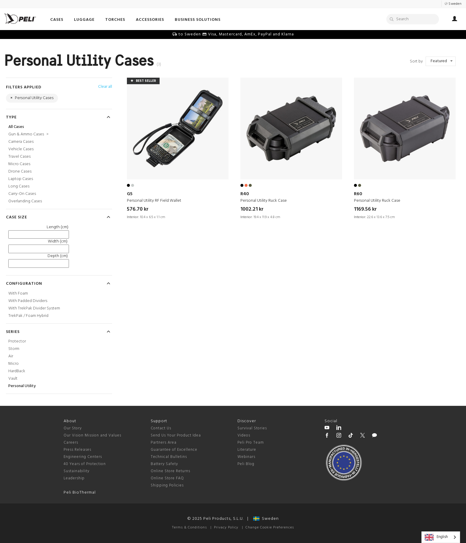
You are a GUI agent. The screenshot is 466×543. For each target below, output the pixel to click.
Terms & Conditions (189, 528)
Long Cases (18, 186)
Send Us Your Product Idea (176, 435)
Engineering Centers (83, 457)
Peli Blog (245, 464)
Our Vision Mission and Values (92, 435)
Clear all (105, 86)
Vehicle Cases (21, 149)
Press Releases (77, 450)
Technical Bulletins (169, 457)
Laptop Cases (20, 179)
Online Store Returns (170, 471)
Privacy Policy (226, 528)
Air (10, 356)
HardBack (16, 371)
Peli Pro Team (250, 442)
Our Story (73, 428)
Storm (13, 348)
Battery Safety (164, 464)
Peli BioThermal (80, 492)
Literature (246, 450)
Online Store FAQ (167, 478)
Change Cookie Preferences (269, 528)
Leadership (74, 478)
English (436, 537)
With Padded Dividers (27, 301)
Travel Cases (19, 156)
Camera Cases (21, 141)
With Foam (18, 293)
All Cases (16, 126)
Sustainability (76, 471)
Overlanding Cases (25, 201)
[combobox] (440, 537)
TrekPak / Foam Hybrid (28, 315)
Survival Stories (252, 428)
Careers (71, 442)
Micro (13, 363)
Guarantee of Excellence (174, 450)
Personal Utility (22, 386)
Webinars (246, 457)
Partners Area (164, 442)
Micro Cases (19, 164)
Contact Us (161, 428)
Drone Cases (20, 171)
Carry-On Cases (22, 193)
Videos (243, 435)
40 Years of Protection (85, 464)
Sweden (266, 518)
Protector (17, 341)
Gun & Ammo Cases (28, 134)
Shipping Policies (167, 485)
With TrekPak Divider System (34, 308)
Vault (13, 378)
